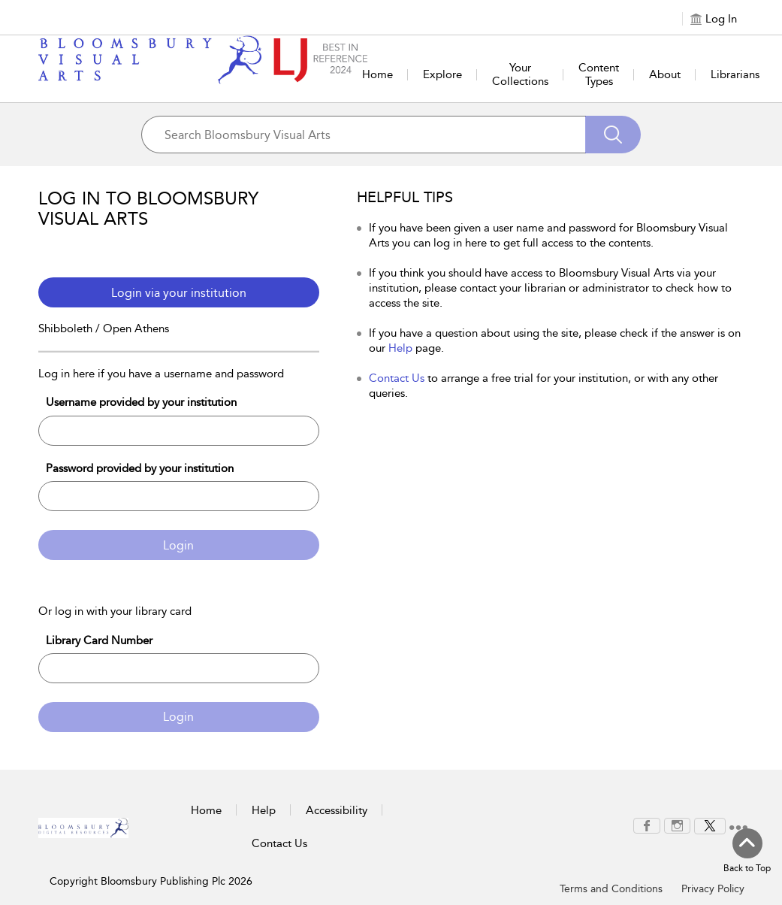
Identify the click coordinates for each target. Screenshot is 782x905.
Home (377, 74)
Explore (442, 74)
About (665, 74)
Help (400, 348)
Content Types (598, 74)
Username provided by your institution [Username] (141, 402)
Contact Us (396, 378)
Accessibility (336, 810)
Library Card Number (99, 640)
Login (178, 545)
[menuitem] (646, 826)
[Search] (613, 134)
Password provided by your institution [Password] (140, 468)
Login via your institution (178, 293)
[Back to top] (747, 851)
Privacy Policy (712, 888)
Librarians (735, 74)
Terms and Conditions (611, 888)
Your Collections (520, 74)
